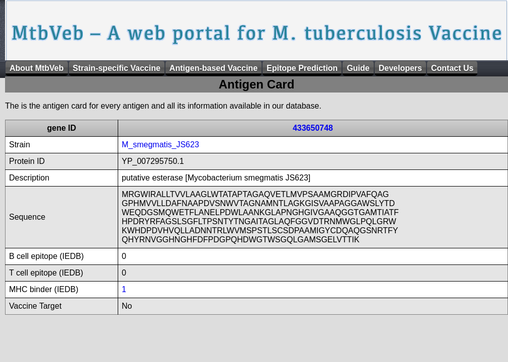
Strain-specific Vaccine (116, 68)
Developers (400, 68)
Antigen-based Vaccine (214, 68)
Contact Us (452, 68)
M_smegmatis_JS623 (160, 144)
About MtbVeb (37, 68)
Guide (358, 68)
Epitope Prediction (302, 68)
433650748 (313, 128)
